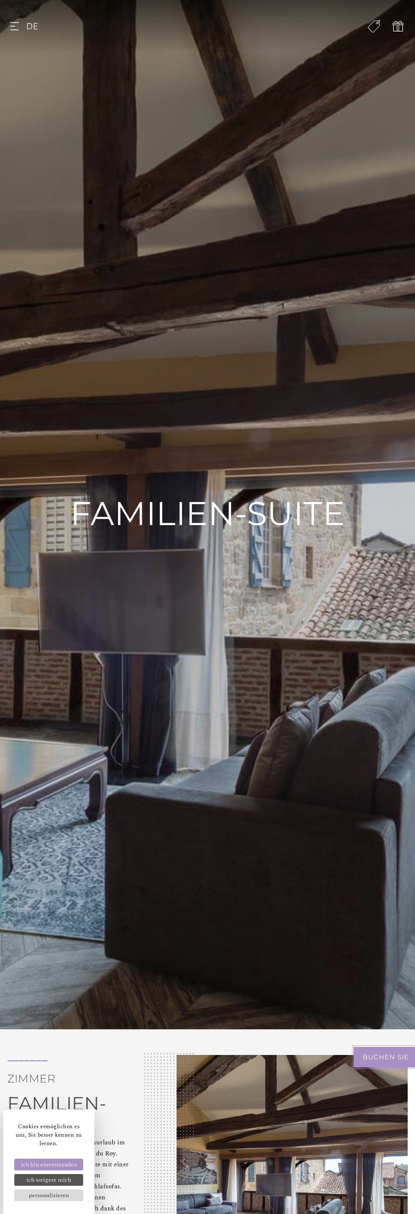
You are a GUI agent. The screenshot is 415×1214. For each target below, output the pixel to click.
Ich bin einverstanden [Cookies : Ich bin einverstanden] (49, 1164)
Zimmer (31, 1078)
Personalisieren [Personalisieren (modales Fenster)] (49, 1195)
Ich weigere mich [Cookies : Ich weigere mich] (48, 1180)
